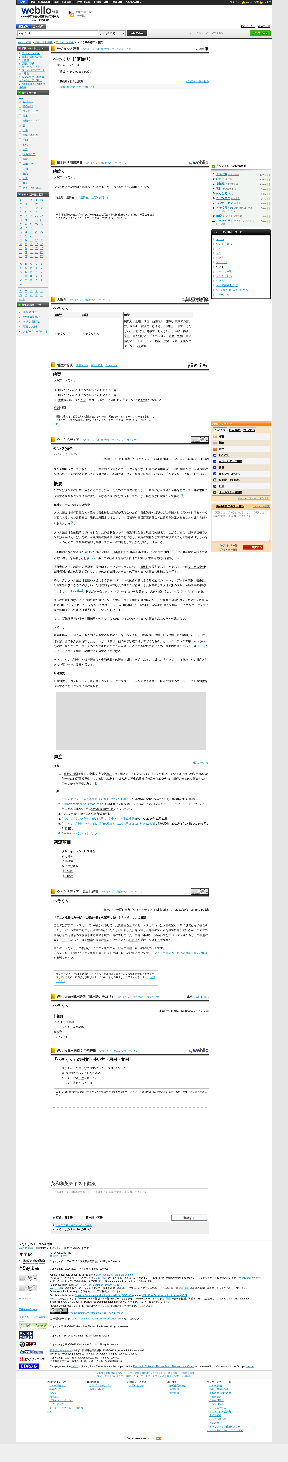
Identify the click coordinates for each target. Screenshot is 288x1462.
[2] (181, 494)
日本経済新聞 (140, 799)
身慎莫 (220, 183)
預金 (85, 86)
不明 (146, 935)
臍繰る (86, 187)
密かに (100, 925)
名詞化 (133, 187)
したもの (143, 187)
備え (56, 940)
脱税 (157, 512)
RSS (158, 1439)
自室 (171, 930)
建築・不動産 (30, 135)
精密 (221, 436)
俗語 (63, 407)
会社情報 (174, 1389)
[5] (93, 557)
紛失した (87, 930)
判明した (126, 930)
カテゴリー (133, 439)
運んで (108, 940)
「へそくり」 (129, 917)
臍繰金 (62, 399)
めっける (221, 193)
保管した (143, 930)
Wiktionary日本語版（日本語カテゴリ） (86, 996)
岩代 (172, 336)
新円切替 (67, 856)
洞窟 (98, 940)
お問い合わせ (123, 218)
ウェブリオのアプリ (100, 1385)
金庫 (163, 490)
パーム (69, 930)
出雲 (177, 326)
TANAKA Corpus (28, 1309)
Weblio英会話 (31, 317)
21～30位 (249, 430)
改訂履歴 (166, 1298)
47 (158, 935)
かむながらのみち (229, 473)
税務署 (130, 517)
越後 (149, 331)
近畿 (138, 321)
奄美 (183, 341)
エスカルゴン (84, 925)
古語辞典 (117, 2)
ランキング (118, 48)
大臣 (76, 930)
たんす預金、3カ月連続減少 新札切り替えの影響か (97, 799)
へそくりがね (90, 333)
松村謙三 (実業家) (229, 479)
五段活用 (64, 187)
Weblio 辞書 (252, 2)
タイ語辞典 (215, 1415)
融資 (140, 537)
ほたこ (220, 179)
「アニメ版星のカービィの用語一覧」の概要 (180, 953)
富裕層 (80, 517)
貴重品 (122, 925)
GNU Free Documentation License (114, 1274)
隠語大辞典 (65, 365)
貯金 (79, 86)
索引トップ (89, 48)
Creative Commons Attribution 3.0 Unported (93, 1318)
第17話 (184, 925)
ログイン (234, 2)
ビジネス (28, 101)
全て (21, 97)
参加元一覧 (264, 26)
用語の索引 (103, 48)
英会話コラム (31, 312)
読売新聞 (163, 823)
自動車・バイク (32, 120)
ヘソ (83, 399)
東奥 (132, 326)
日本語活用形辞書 (69, 162)
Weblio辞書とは (57, 1385)
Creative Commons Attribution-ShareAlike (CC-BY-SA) (104, 1295)
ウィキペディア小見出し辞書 (77, 891)
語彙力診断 (30, 326)
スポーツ (28, 163)
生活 (25, 149)
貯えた (146, 399)
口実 (221, 486)
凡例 (129, 48)
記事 (107, 917)
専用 (151, 930)
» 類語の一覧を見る (197, 81)
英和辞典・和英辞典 (220, 1393)
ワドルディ (176, 935)
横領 (151, 585)
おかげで (84, 1068)
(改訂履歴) (101, 1278)
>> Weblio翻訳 (261, 506)
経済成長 (171, 537)
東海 (169, 321)
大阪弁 (61, 299)
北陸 (141, 331)
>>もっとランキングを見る (253, 498)
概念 (221, 442)
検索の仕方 (55, 1389)
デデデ (69, 925)
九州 (160, 321)
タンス (69, 490)
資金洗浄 (146, 512)
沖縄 (180, 336)
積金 (62, 86)
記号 (22, 299)
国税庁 (142, 517)
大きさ (83, 935)
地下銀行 (67, 875)
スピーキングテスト (35, 331)
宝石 (174, 925)
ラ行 (56, 187)
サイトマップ (56, 1404)
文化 (25, 144)
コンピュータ (30, 111)
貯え (92, 86)
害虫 (199, 580)
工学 (25, 130)
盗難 (87, 580)
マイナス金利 (196, 566)
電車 (25, 115)
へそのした (223, 294)
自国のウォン (179, 600)
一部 (56, 930)
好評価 (133, 940)
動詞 (76, 187)
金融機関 (199, 469)
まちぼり (221, 174)
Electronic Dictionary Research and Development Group (163, 1366)
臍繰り (128, 321)
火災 (95, 580)
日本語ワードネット (61, 1350)
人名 (25, 178)
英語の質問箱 (31, 321)
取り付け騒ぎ (70, 866)
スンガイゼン (224, 202)
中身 (137, 935)
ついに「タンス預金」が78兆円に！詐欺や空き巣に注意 (99, 818)
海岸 (90, 940)
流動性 (144, 566)
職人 (109, 773)
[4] (174, 550)
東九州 (137, 336)
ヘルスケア (29, 154)
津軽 (169, 326)
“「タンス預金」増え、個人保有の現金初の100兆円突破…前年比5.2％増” (110, 823)
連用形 (100, 187)
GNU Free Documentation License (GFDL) (98, 1285)
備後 (186, 331)
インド (114, 605)
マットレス (128, 496)
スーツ (80, 1077)
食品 (25, 173)
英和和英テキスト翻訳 (73, 1183)
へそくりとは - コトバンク (80, 833)
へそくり (59, 454)
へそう (220, 257)
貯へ (91, 390)
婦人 (61, 390)
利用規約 (54, 1396)
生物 (25, 168)
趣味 (25, 159)
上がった (72, 1068)
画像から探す (96, 1389)
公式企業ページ (177, 1385)
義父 (221, 448)
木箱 (98, 935)
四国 (146, 321)
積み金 (71, 86)
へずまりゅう (224, 243)
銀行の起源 (71, 773)
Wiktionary (202, 996)
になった (120, 1068)
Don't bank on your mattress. (83, 804)
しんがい (163, 331)
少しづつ (136, 399)
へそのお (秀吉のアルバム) (232, 289)
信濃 (144, 326)
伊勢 (166, 341)
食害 (59, 585)
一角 (112, 935)
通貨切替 (67, 600)
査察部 (150, 517)
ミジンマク (223, 198)
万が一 (192, 935)
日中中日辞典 (82, 2)
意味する (134, 925)
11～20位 (235, 430)
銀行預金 (180, 469)
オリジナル (170, 804)
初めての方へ (248, 26)
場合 (56, 935)
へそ (218, 253)
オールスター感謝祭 (230, 492)
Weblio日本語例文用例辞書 (76, 1050)
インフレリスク (185, 591)
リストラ (154, 940)
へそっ (220, 280)
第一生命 (103, 558)
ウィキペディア (68, 439)
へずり (220, 248)
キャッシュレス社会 (82, 851)
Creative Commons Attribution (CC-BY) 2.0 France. (96, 1313)
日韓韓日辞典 (101, 2)
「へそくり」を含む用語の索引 (73, 1225)
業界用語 (28, 106)
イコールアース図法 (230, 461)
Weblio (53, 1298)
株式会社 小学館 (58, 1256)
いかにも (224, 455)
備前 (158, 341)
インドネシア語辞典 (220, 1411)
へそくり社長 (224, 276)
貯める (96, 1073)
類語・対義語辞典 (40, 2)
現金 (132, 469)
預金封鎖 (67, 861)
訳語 (85, 315)
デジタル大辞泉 (65, 42)
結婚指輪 (98, 930)
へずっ (220, 239)
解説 (143, 917)
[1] (170, 467)
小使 (100, 390)
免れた (167, 940)
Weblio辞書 (245, 1278)
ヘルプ (267, 2)
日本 (149, 469)
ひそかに (72, 390)
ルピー (148, 605)
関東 (177, 321)
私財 (219, 188)
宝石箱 (161, 930)
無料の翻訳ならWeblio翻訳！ (83, 14)
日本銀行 (118, 552)
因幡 (177, 331)
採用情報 (174, 1393)
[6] (203, 640)
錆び (67, 585)
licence (250, 1366)
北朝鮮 (164, 600)
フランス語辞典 (217, 1408)
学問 (25, 139)
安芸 (127, 336)
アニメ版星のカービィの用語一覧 (77, 917)
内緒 (73, 1073)
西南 (155, 321)
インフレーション (122, 591)
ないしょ (135, 345)
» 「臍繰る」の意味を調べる (92, 197)
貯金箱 (172, 490)
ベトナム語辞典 (217, 1419)
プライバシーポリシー (61, 1400)
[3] (72, 522)
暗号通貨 (154, 580)
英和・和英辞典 (62, 2)
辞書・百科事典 (43, 42)
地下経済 (67, 870)
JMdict (74, 1366)
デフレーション (119, 566)
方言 (25, 183)
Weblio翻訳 (215, 1396)
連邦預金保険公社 (121, 804)
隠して (108, 925)
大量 (165, 925)
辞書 (22, 2)
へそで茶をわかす (227, 285)
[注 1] (79, 590)
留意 (221, 467)
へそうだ (221, 262)
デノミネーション (79, 605)
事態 (202, 935)
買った (91, 1077)
